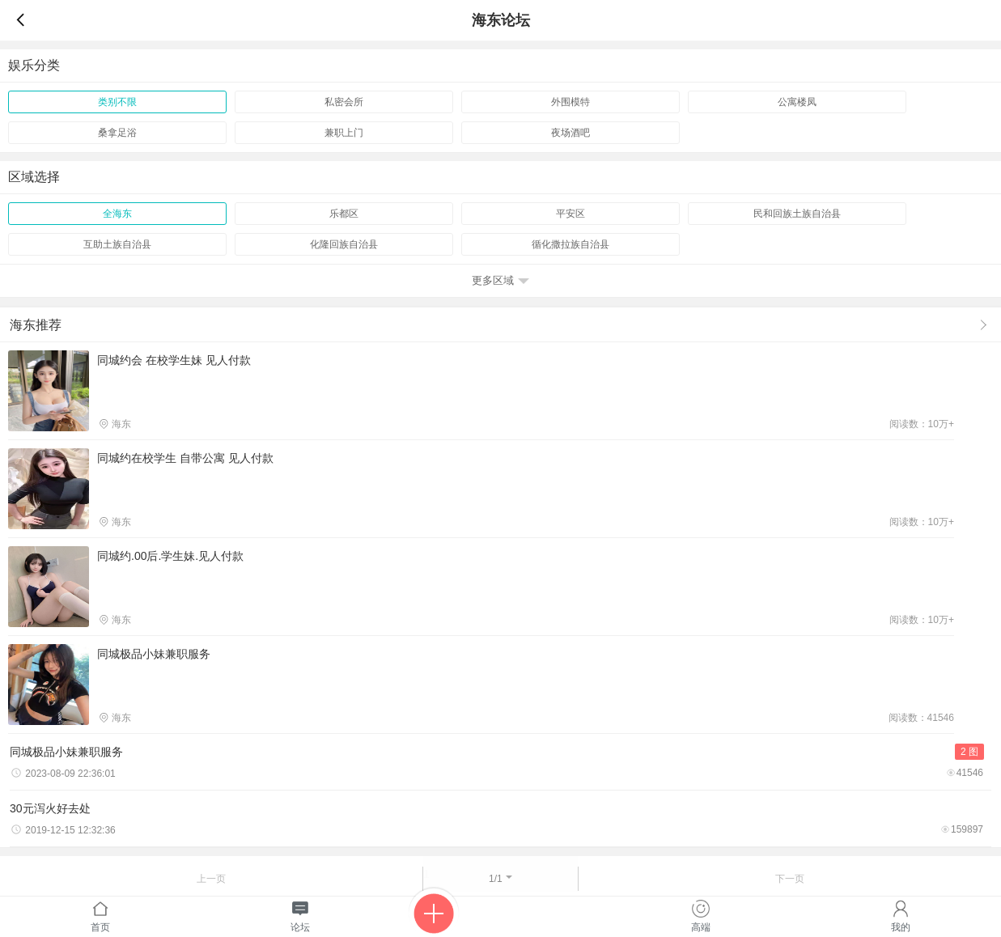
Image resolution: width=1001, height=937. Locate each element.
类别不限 (117, 102)
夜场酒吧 (570, 132)
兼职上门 (343, 132)
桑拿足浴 (117, 132)
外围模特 (570, 102)
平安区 (570, 213)
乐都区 (343, 213)
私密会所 (343, 102)
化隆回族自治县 (344, 244)
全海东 (117, 213)
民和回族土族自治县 (797, 213)
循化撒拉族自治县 (570, 244)
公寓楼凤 (797, 102)
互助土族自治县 (117, 244)
